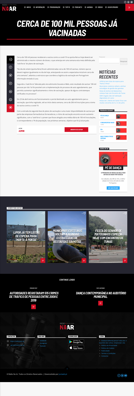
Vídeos (100, 7)
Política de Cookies (107, 362)
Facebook (43, 355)
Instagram (43, 357)
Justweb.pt (63, 388)
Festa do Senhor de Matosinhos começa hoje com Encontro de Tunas (108, 250)
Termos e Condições (108, 367)
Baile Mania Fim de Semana (106, 151)
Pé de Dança (104, 129)
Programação (55, 7)
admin (21, 144)
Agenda (90, 7)
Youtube (43, 360)
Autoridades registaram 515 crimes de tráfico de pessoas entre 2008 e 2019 (33, 310)
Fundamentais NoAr (107, 136)
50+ (101, 143)
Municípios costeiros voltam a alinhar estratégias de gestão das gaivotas (67, 250)
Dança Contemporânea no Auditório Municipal (101, 309)
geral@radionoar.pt (17, 359)
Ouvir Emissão (113, 7)
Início (29, 7)
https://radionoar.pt (17, 355)
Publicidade (105, 365)
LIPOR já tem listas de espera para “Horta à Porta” (26, 249)
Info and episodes (113, 202)
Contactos (104, 370)
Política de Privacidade (109, 359)
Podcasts (78, 7)
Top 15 (67, 7)
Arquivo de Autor (76, 143)
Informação (40, 7)
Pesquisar (102, 71)
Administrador (12, 273)
